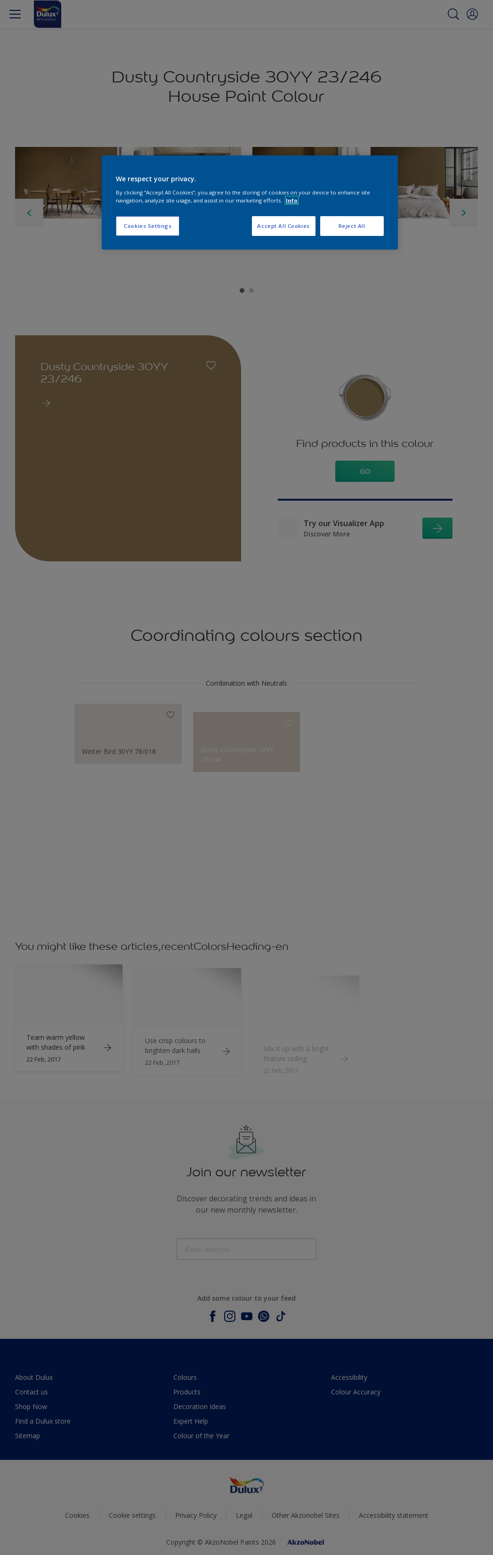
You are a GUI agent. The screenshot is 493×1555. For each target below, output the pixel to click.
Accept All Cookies (283, 225)
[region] (249, 202)
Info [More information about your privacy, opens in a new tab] (292, 200)
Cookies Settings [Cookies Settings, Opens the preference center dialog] (147, 225)
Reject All (352, 225)
